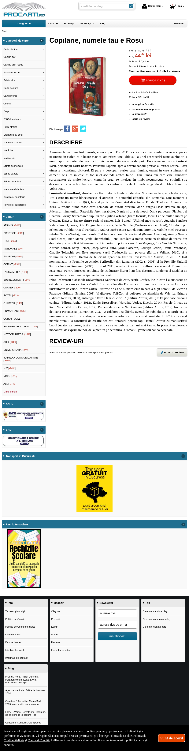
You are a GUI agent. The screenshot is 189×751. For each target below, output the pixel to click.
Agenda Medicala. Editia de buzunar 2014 (25, 692)
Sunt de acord (171, 738)
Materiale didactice (13, 189)
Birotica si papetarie (14, 197)
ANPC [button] (9, 403)
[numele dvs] (117, 613)
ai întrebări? (139, 114)
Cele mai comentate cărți (156, 619)
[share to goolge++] (75, 129)
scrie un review (141, 119)
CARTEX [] (12, 287)
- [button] (42, 41)
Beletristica (9, 80)
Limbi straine (10, 127)
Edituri (54, 626)
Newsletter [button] (106, 602)
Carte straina (10, 49)
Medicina (8, 150)
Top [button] (147, 602)
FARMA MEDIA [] (15, 272)
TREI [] (10, 240)
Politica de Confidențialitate (20, 626)
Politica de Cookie (15, 619)
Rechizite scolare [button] (17, 524)
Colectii (7, 103)
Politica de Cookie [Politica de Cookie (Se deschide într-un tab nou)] (120, 735)
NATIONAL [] (13, 248)
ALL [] (9, 383)
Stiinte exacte (10, 173)
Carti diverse (10, 95)
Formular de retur (60, 650)
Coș (175, 6)
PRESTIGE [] (13, 233)
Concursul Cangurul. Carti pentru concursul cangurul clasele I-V (23, 724)
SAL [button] (8, 429)
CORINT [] (12, 264)
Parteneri (56, 642)
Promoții (55, 619)
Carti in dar (9, 56)
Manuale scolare (12, 142)
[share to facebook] (67, 129)
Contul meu (151, 6)
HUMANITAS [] (14, 311)
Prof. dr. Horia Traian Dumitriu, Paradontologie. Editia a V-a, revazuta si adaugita (22, 679)
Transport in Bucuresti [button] (20, 456)
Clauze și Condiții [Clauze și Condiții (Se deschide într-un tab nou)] (39, 740)
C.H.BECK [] (13, 303)
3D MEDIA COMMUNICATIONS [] (21, 359)
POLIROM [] (13, 256)
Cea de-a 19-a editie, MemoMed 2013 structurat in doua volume (23, 703)
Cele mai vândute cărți (155, 611)
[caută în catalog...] (103, 6)
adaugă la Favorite (143, 104)
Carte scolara (10, 88)
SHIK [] (10, 342)
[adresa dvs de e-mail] (117, 625)
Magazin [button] (59, 602)
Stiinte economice (13, 165)
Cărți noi (55, 611)
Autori (54, 634)
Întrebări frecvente (15, 650)
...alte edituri (10, 391)
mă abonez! (117, 636)
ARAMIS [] (12, 225)
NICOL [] (10, 376)
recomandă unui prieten (146, 109)
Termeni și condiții (15, 611)
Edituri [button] (10, 216)
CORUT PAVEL (11, 318)
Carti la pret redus (13, 64)
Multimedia (9, 158)
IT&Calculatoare (12, 119)
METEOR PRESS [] (17, 334)
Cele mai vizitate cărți (154, 626)
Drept (6, 111)
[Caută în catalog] (131, 6)
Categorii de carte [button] (17, 40)
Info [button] (10, 602)
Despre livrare (13, 642)
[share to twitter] (83, 129)
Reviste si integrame (14, 204)
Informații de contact (16, 657)
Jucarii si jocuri (11, 72)
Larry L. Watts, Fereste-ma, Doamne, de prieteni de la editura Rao (25, 713)
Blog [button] (11, 668)
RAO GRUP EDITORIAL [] (20, 326)
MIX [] (9, 368)
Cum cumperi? (13, 634)
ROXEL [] (11, 295)
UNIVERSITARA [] (16, 349)
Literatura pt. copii (13, 134)
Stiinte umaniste (12, 181)
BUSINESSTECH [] (16, 279)
